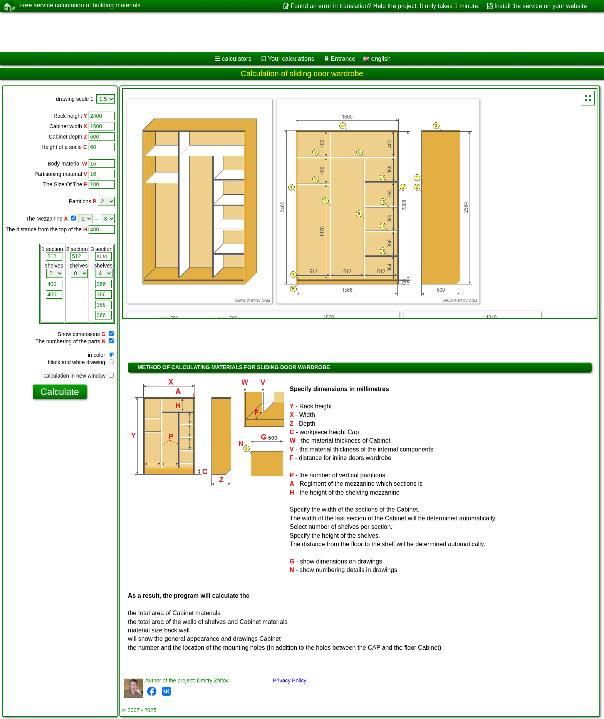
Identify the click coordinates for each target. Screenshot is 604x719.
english (377, 58)
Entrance (343, 58)
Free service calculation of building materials (80, 6)
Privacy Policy (289, 680)
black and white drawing (81, 362)
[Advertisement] (234, 32)
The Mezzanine (44, 219)
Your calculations (291, 58)
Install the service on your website (541, 6)
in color (101, 355)
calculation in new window (79, 376)
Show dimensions (79, 334)
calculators (236, 58)
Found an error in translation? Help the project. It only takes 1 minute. (385, 6)
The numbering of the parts (67, 341)
